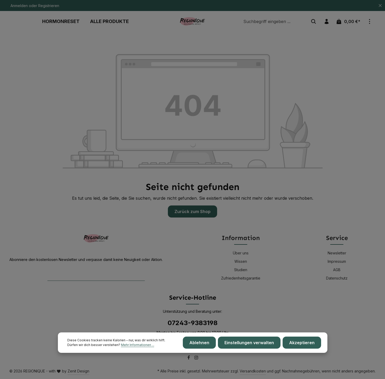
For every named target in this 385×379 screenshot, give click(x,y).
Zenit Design (78, 371)
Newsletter (337, 253)
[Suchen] (313, 21)
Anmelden (19, 5)
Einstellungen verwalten (249, 342)
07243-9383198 (193, 323)
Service (337, 238)
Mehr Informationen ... (137, 345)
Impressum (337, 261)
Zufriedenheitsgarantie (240, 278)
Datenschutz (337, 278)
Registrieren (48, 5)
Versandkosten (253, 371)
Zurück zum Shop (192, 211)
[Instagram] (196, 358)
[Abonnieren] (140, 275)
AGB (336, 269)
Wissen (240, 261)
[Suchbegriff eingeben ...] (274, 21)
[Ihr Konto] (327, 21)
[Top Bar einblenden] (370, 21)
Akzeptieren (302, 342)
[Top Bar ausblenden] (380, 5)
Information (241, 238)
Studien (240, 269)
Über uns (241, 253)
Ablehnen (199, 342)
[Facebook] (189, 358)
